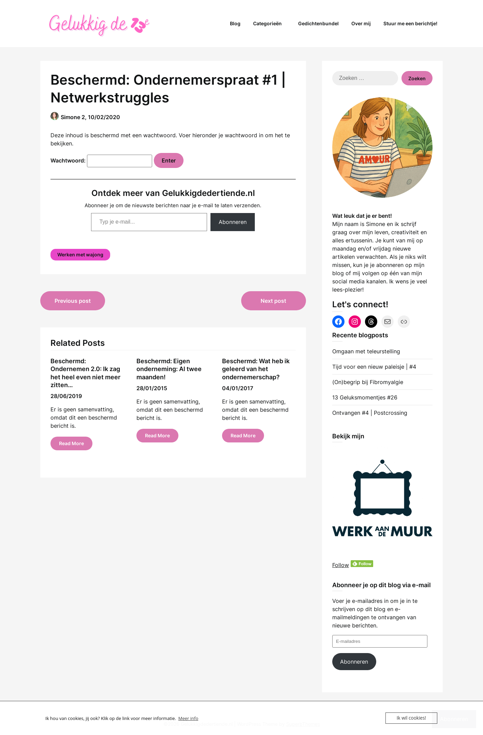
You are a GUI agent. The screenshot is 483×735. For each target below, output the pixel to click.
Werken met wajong (80, 254)
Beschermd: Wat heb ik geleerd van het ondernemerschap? (256, 369)
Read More (71, 443)
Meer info (188, 718)
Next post (273, 300)
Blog (235, 23)
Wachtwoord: (101, 160)
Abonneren (233, 221)
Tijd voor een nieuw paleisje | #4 (374, 366)
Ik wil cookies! (412, 718)
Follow (340, 565)
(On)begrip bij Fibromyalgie (367, 382)
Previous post (73, 300)
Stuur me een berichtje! (410, 23)
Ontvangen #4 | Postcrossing (369, 412)
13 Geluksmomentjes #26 (364, 397)
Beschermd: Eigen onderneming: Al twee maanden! (169, 369)
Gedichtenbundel (318, 23)
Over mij (361, 23)
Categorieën (267, 23)
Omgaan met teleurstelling (366, 351)
